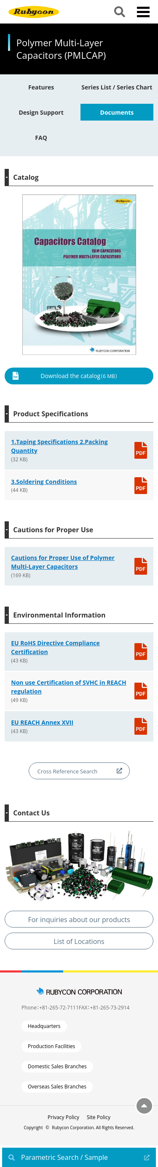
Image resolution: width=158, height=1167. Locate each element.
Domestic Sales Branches (57, 1066)
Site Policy (98, 1117)
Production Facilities (51, 1046)
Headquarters (44, 1026)
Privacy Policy (63, 1117)
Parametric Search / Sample (64, 1157)
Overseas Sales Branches (57, 1086)
